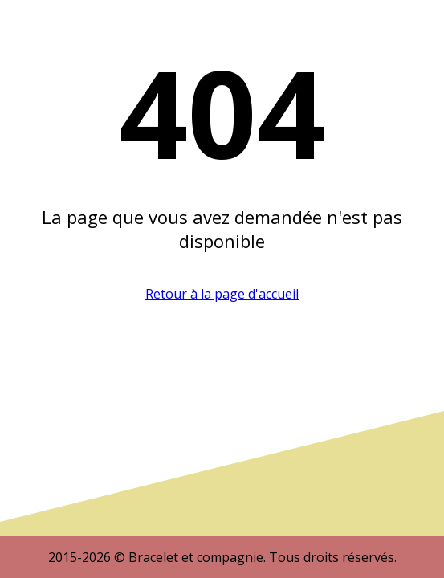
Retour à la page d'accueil (222, 294)
